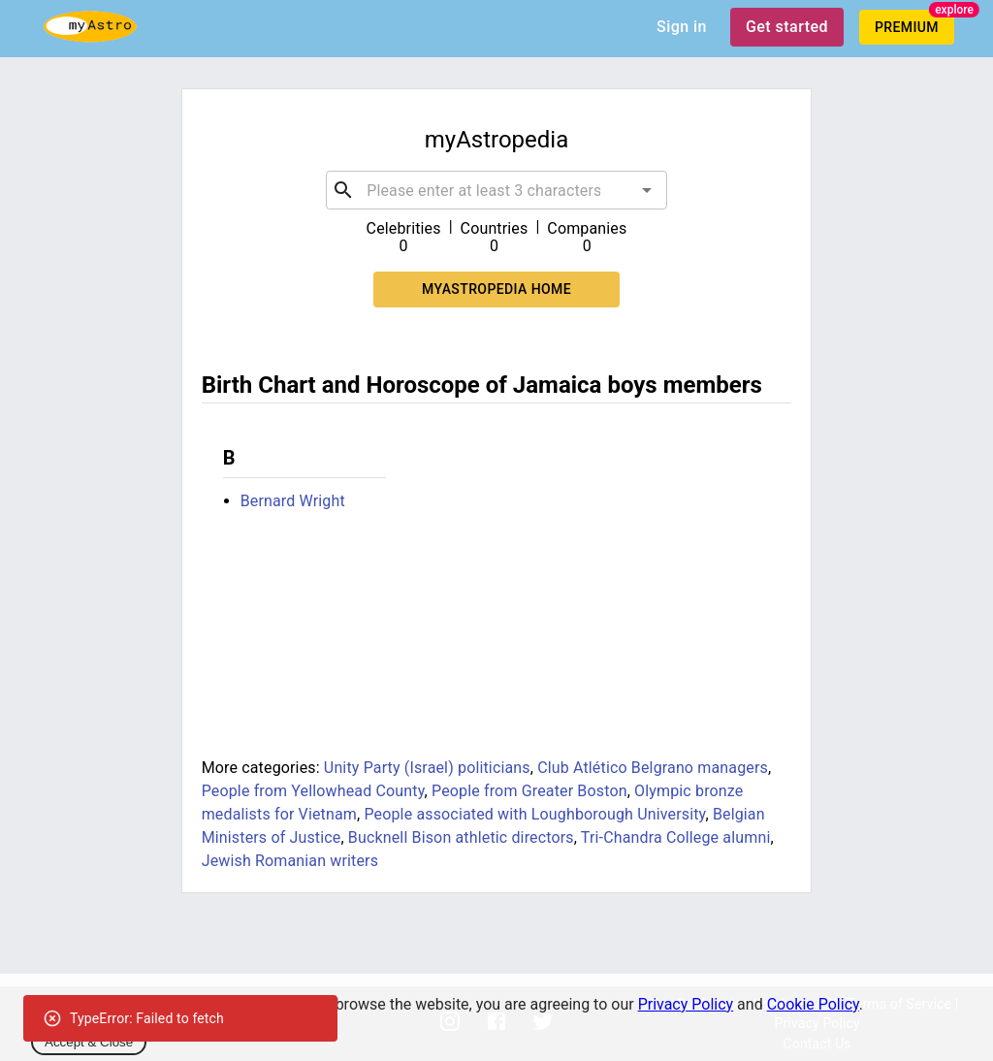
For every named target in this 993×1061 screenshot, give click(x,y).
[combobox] (496, 190)
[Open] (646, 190)
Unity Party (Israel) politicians (427, 767)
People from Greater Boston (529, 791)
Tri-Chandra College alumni (676, 837)
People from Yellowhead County (313, 791)
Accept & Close (89, 1042)
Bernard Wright (292, 501)
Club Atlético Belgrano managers (652, 767)
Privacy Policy (686, 1004)
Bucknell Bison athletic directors (461, 837)
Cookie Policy (813, 1004)
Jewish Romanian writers (290, 861)
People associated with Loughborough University (534, 814)
